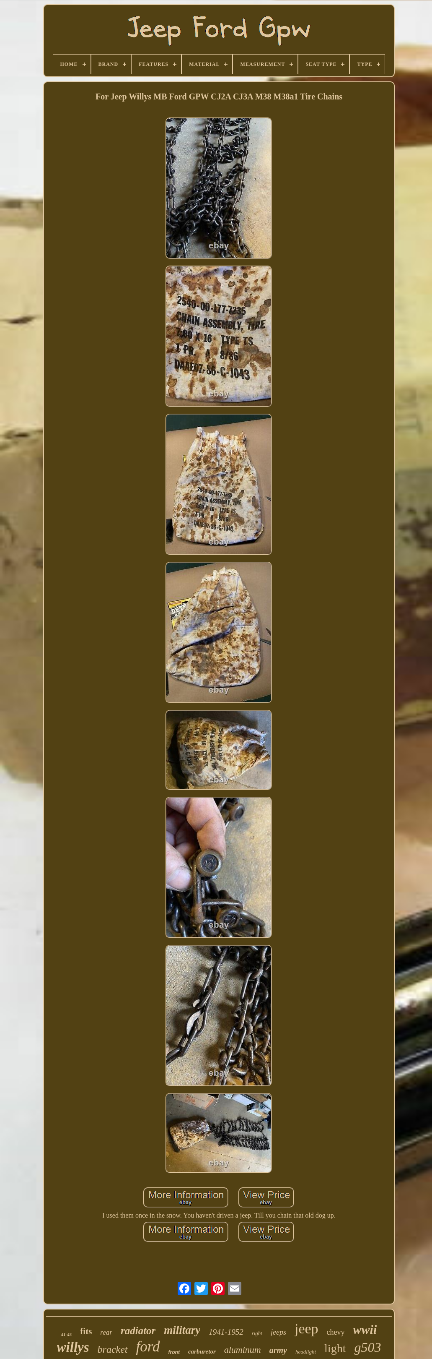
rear (106, 1332)
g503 (367, 1347)
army (278, 1350)
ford (148, 1346)
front (174, 1352)
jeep (306, 1328)
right (257, 1333)
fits (86, 1331)
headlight (305, 1352)
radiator (138, 1330)
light (335, 1348)
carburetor (202, 1351)
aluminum (242, 1349)
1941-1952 (226, 1332)
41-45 (66, 1334)
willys (73, 1347)
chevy (336, 1332)
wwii (365, 1329)
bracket (113, 1349)
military (182, 1330)
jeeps (278, 1332)
